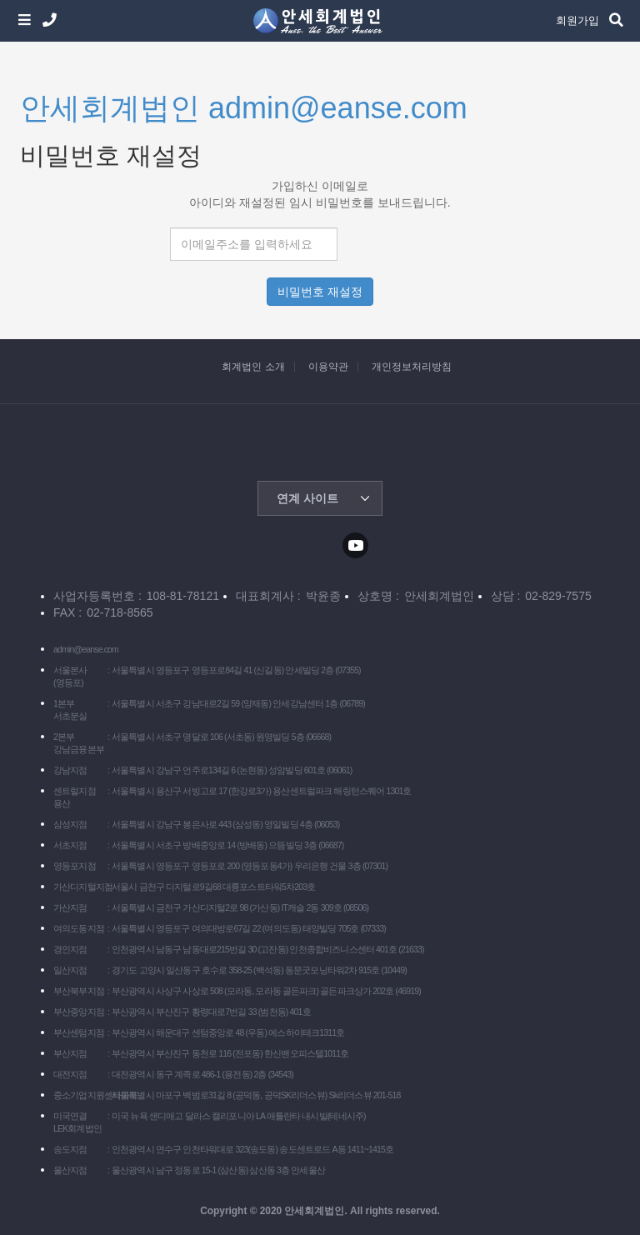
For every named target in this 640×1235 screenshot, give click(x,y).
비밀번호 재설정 (320, 291)
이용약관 (328, 366)
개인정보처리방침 (412, 366)
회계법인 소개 (253, 366)
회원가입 (577, 20)
